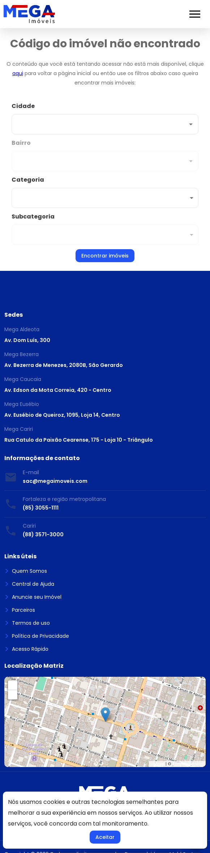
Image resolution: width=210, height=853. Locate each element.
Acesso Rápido (26, 649)
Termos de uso (27, 623)
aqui (17, 73)
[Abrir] (191, 124)
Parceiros (19, 610)
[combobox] (105, 118)
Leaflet (157, 764)
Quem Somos (25, 571)
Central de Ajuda (29, 584)
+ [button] (13, 684)
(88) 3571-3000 (43, 534)
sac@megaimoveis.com (55, 481)
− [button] (13, 694)
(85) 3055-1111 (41, 507)
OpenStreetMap (188, 764)
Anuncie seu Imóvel (32, 597)
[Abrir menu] (194, 14)
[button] (105, 198)
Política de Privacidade (36, 636)
